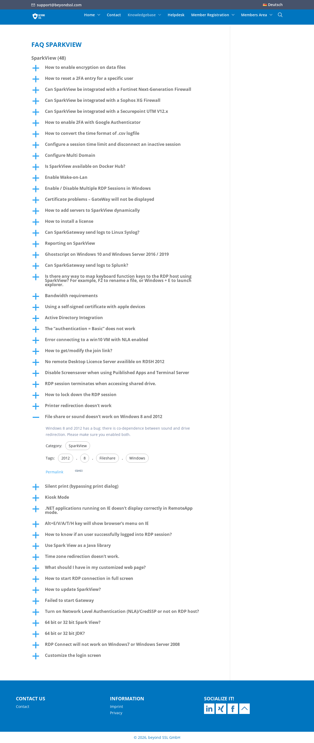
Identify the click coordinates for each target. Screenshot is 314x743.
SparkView (78, 445)
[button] (123, 68)
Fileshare (107, 458)
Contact (114, 15)
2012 (65, 458)
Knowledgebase (142, 15)
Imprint (116, 706)
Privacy (116, 712)
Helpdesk (176, 15)
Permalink (64, 470)
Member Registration (210, 15)
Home (89, 15)
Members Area (254, 15)
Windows (137, 458)
